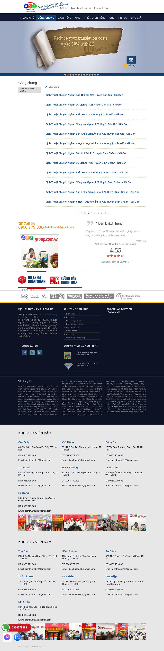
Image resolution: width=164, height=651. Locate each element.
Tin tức (122, 17)
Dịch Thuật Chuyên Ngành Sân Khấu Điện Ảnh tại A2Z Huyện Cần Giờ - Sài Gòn (90, 133)
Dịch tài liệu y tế (72, 327)
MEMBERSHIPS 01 (24, 296)
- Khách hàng (140, 241)
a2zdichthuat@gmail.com (58, 227)
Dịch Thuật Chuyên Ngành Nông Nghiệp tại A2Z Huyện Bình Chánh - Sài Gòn (88, 182)
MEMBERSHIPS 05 (74, 296)
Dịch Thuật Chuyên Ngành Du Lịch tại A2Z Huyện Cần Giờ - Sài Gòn (83, 104)
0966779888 (19, 627)
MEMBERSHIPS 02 (35, 296)
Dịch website (71, 331)
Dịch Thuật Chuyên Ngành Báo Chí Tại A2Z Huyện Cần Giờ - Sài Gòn (84, 95)
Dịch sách (70, 317)
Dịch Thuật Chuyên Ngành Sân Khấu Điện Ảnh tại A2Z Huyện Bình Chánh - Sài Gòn (92, 192)
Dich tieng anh (30, 7)
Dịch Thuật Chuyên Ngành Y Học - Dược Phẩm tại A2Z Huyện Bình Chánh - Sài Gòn (92, 201)
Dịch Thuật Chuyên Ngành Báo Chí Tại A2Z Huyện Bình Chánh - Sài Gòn (86, 153)
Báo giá (136, 17)
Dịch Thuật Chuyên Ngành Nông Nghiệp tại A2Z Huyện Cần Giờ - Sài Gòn (86, 124)
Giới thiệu (63, 8)
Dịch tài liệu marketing (75, 338)
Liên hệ (88, 8)
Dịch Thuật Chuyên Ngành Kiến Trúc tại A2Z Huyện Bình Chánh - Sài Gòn (86, 172)
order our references (66, 280)
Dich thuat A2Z (24, 647)
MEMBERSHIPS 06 (99, 296)
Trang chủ (27, 17)
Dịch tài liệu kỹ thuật (74, 321)
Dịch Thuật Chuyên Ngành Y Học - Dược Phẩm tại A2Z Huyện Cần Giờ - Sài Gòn (90, 143)
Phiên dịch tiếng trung (99, 17)
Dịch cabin (70, 334)
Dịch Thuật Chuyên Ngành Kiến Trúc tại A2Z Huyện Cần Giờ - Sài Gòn (84, 114)
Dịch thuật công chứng (29, 90)
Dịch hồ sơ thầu (73, 314)
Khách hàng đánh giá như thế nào (116, 262)
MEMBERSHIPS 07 (128, 296)
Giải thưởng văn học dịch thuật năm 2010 (86, 364)
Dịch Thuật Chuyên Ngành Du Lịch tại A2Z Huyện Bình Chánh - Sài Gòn (85, 163)
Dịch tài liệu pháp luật (75, 324)
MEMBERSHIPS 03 (44, 296)
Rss (106, 8)
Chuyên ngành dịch (77, 309)
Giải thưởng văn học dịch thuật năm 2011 (86, 354)
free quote (34, 280)
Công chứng (46, 17)
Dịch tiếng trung (69, 17)
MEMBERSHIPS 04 (57, 296)
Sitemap (97, 8)
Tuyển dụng (76, 8)
